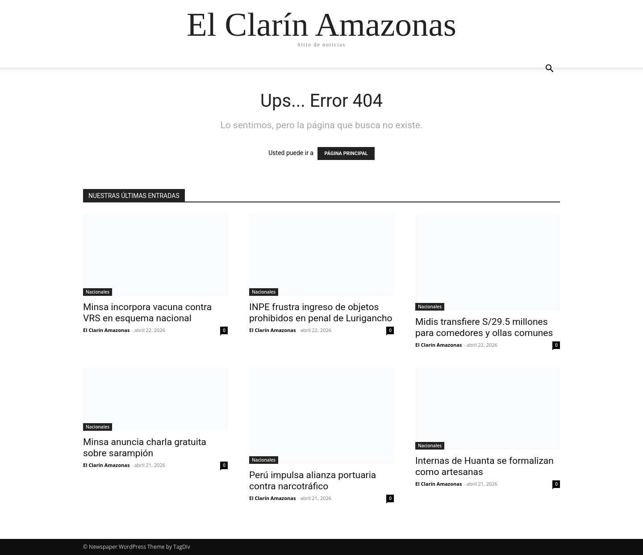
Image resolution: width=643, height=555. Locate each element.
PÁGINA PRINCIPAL (345, 153)
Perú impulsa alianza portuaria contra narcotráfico (312, 481)
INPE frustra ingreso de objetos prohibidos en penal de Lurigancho (320, 313)
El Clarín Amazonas (106, 330)
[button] (549, 69)
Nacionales (97, 292)
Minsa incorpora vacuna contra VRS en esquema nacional (147, 313)
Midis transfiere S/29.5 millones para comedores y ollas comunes (484, 327)
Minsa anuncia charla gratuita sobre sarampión (144, 447)
